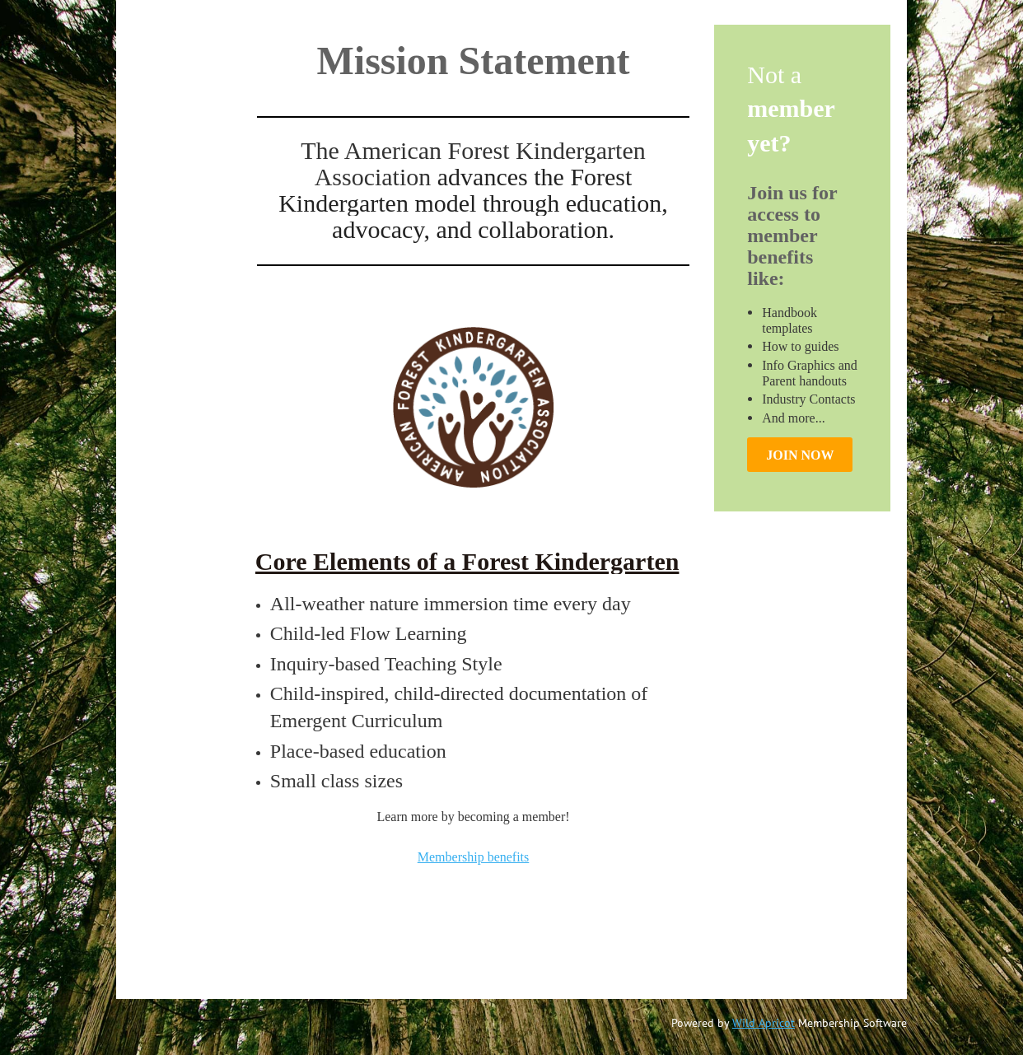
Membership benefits (474, 857)
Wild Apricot (763, 1022)
